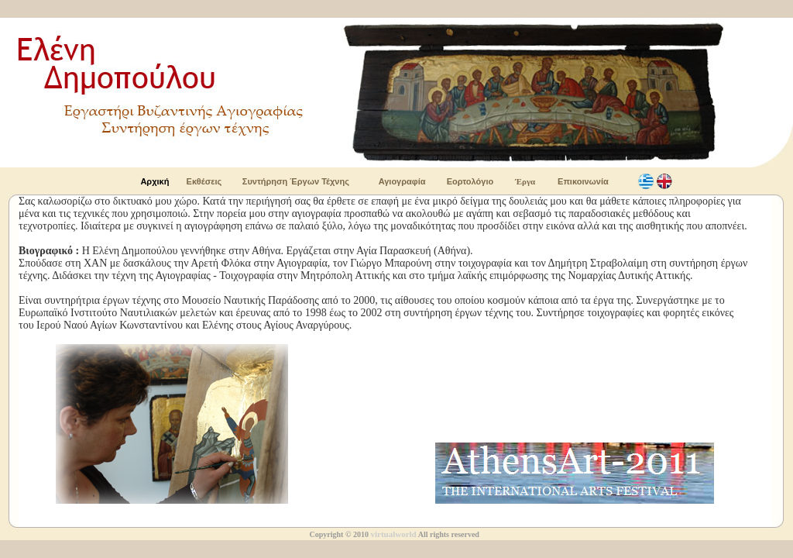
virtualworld (393, 534)
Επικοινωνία (583, 181)
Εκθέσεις (204, 181)
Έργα (525, 181)
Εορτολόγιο (470, 181)
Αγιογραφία (402, 181)
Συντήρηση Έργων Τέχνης (295, 181)
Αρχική (154, 181)
